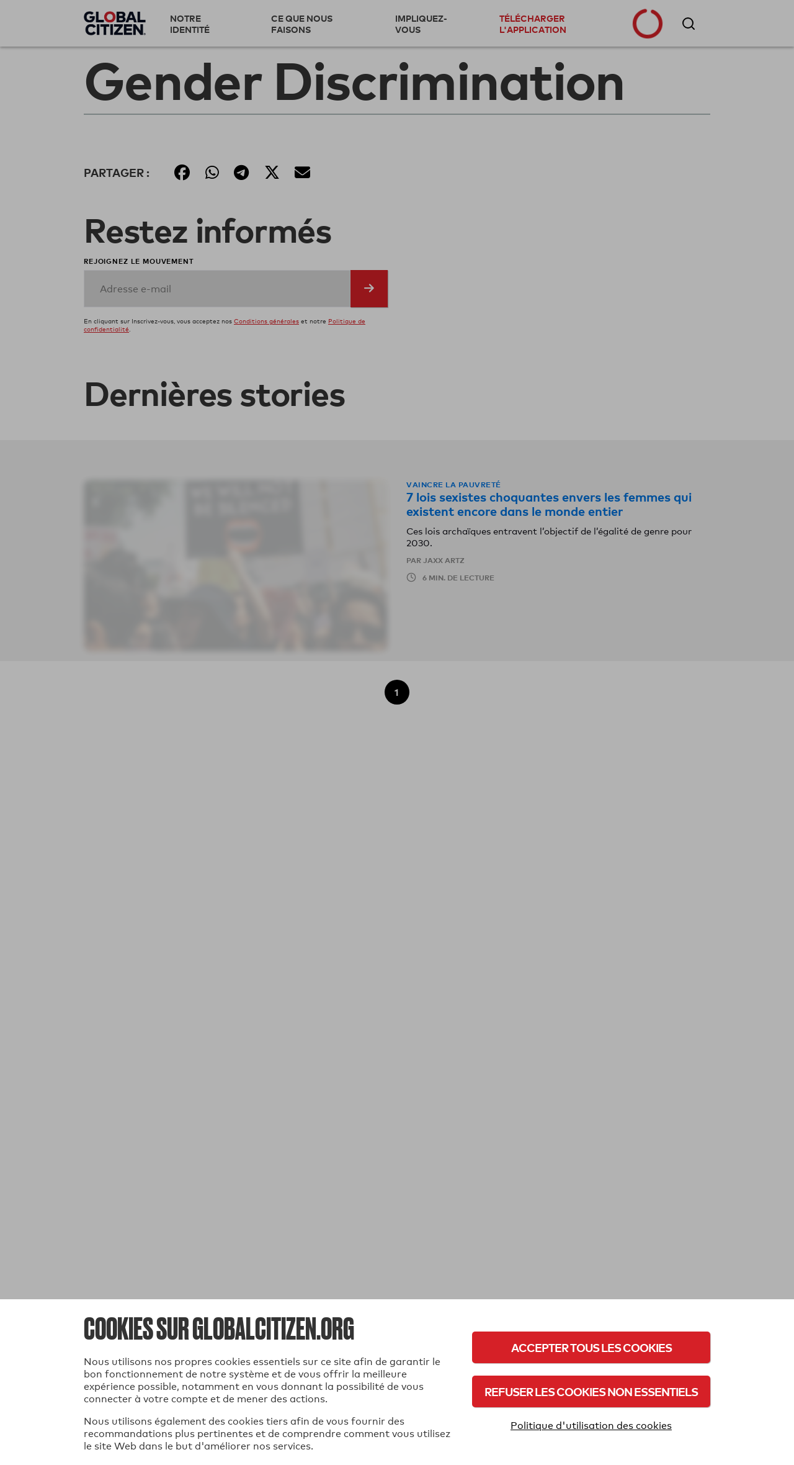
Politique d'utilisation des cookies (591, 1425)
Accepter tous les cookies (591, 1347)
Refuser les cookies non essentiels (591, 1391)
